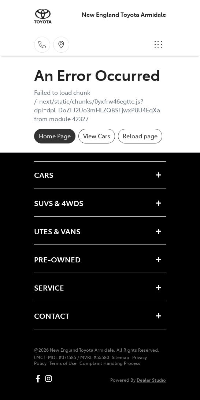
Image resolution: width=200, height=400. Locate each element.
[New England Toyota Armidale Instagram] (50, 378)
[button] (158, 44)
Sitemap (120, 357)
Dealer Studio (151, 380)
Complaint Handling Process (109, 363)
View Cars (96, 136)
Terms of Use (63, 363)
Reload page (140, 136)
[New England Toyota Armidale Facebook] (39, 378)
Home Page (55, 136)
